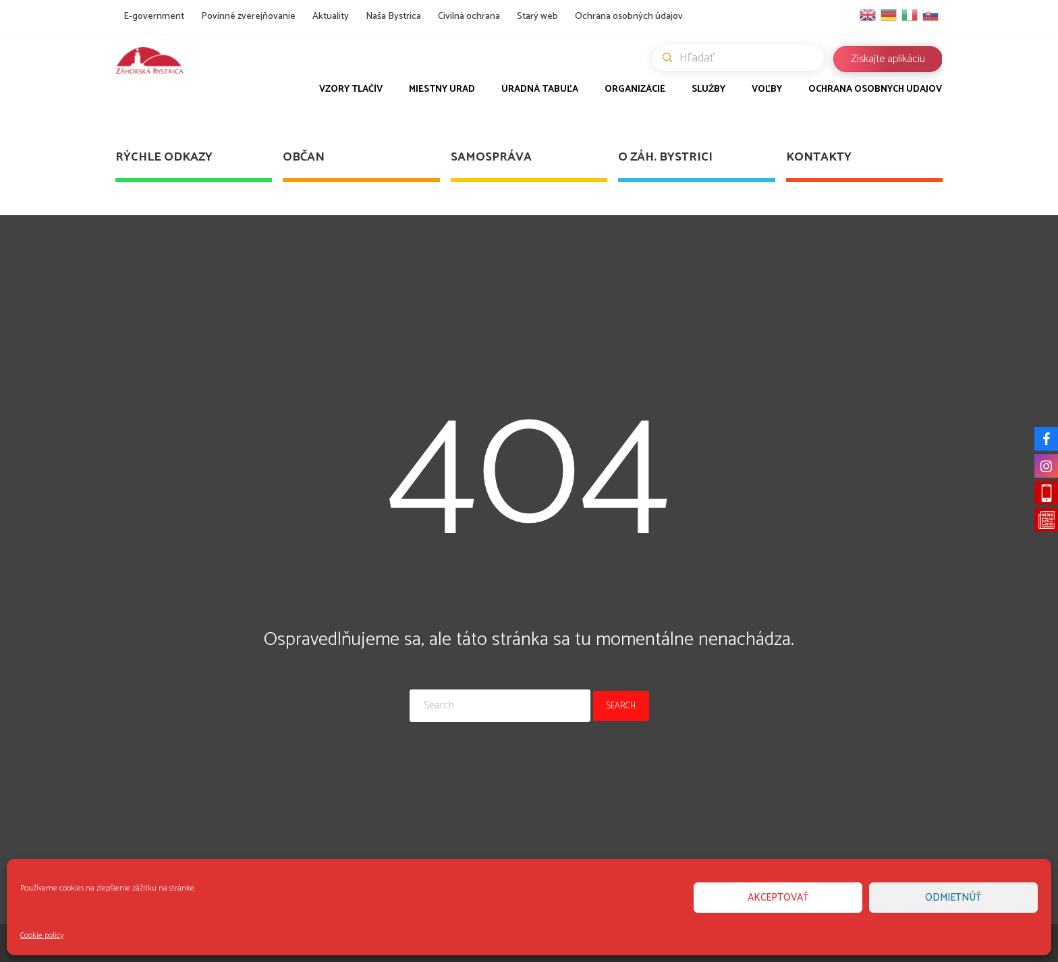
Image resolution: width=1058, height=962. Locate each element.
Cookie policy (41, 935)
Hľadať (743, 58)
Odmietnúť (953, 897)
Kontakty (819, 157)
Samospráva (491, 157)
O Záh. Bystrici (665, 157)
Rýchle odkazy (164, 157)
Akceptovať (778, 897)
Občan (304, 157)
